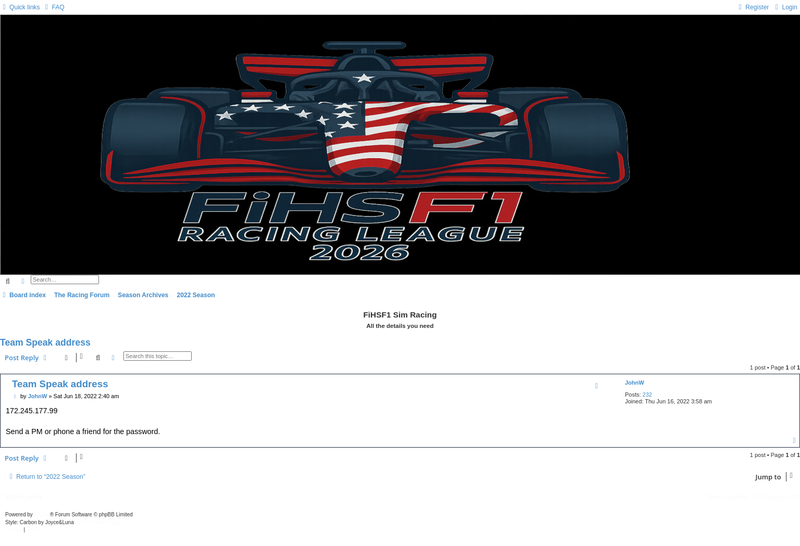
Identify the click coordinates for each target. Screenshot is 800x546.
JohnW (634, 382)
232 (647, 394)
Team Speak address (45, 342)
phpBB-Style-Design (99, 522)
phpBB (42, 514)
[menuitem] (53, 7)
